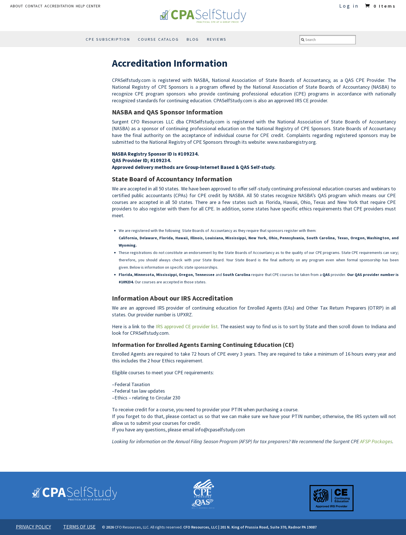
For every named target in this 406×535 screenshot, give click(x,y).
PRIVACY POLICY (33, 526)
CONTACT (34, 6)
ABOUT (16, 6)
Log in (349, 6)
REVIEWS (217, 39)
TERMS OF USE (79, 526)
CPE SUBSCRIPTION (108, 39)
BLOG (193, 39)
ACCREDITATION (59, 6)
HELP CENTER (88, 6)
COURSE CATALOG (158, 39)
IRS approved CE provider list (187, 326)
